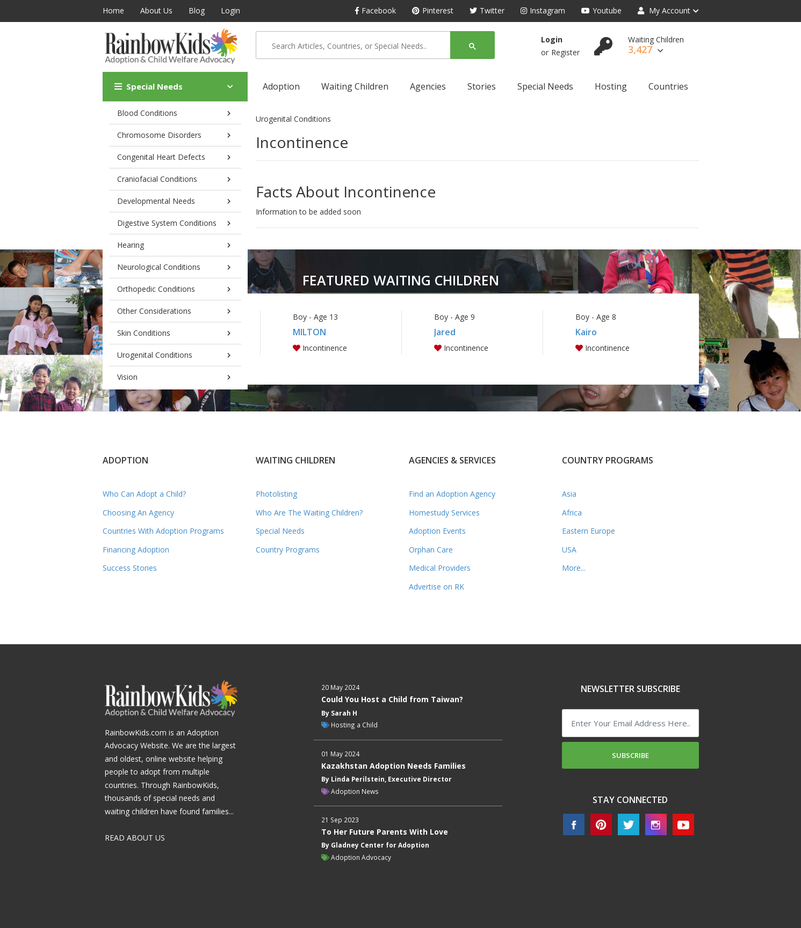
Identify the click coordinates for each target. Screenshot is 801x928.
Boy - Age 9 (454, 317)
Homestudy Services (444, 512)
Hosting (611, 86)
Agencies (428, 86)
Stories (481, 86)
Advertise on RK (436, 586)
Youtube (601, 10)
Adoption (281, 86)
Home (113, 10)
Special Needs (148, 86)
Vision (127, 377)
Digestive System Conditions (167, 223)
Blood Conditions (147, 113)
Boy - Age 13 (315, 317)
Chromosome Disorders (159, 135)
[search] (356, 45)
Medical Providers (440, 568)
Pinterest (432, 10)
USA (569, 549)
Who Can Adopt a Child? (144, 494)
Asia (569, 494)
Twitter (487, 10)
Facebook (375, 10)
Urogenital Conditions (154, 355)
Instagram (543, 10)
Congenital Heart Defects (161, 157)
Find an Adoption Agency (452, 494)
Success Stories (130, 568)
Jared (445, 332)
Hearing (130, 245)
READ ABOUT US (135, 838)
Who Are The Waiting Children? (309, 512)
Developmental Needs (156, 201)
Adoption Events (437, 531)
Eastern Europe (588, 531)
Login (230, 10)
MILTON (309, 332)
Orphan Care (431, 549)
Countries (668, 86)
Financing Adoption (136, 549)
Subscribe (630, 755)
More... (574, 568)
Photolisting (276, 494)
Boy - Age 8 (595, 317)
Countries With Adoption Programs (163, 531)
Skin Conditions (143, 333)
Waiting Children (354, 86)
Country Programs (288, 549)
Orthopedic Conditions (156, 289)
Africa (572, 512)
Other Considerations (154, 311)
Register (565, 52)
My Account (664, 10)
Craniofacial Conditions (157, 179)
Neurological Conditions (158, 267)
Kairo (586, 332)
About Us (156, 10)
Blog (197, 10)
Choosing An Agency (138, 512)
